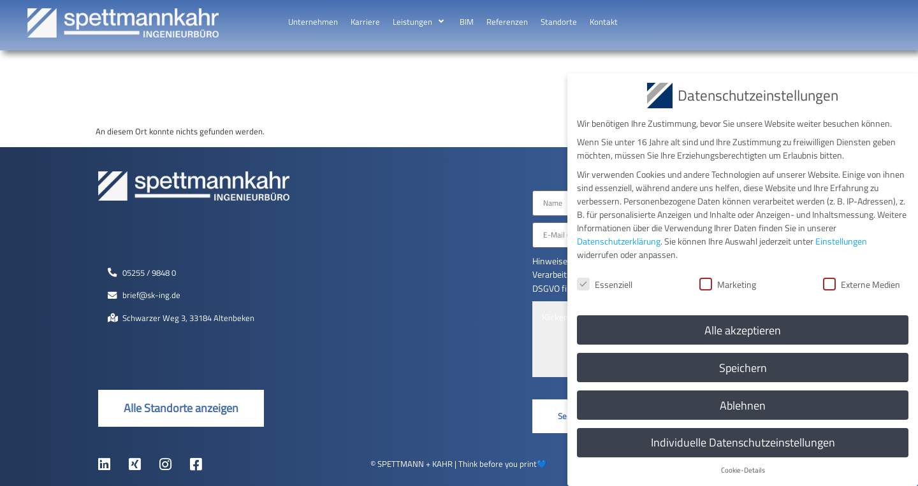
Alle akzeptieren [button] (742, 327)
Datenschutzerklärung (618, 238)
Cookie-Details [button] (743, 468)
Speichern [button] (743, 365)
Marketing (727, 282)
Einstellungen (841, 238)
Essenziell (604, 282)
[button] (419, 22)
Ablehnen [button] (743, 402)
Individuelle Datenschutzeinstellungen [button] (743, 440)
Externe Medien (861, 282)
